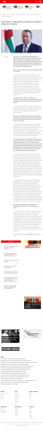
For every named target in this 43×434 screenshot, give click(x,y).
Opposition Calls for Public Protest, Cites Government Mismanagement (15, 364)
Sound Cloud (31, 416)
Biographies (2, 398)
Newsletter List (17, 409)
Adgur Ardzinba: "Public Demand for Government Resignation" (13, 358)
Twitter (30, 409)
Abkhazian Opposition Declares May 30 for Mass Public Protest (13, 371)
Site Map (16, 412)
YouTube (30, 412)
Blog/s (30, 397)
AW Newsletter (9, 16)
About (16, 408)
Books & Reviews (3, 409)
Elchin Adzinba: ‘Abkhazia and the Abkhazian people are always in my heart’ (18, 7)
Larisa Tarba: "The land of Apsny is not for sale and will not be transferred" (11, 247)
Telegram (30, 411)
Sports (32, 14)
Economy (17, 14)
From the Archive (3, 411)
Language (2, 397)
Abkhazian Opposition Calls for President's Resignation (11, 378)
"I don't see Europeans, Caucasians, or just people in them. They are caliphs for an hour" (18, 380)
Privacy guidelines (15, 424)
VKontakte (30, 415)
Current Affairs (17, 393)
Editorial (3, 16)
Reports (7, 14)
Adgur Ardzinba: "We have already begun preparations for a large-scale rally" (16, 360)
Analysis (30, 393)
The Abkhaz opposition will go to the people (9, 384)
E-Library (2, 408)
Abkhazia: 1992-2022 (4, 412)
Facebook (30, 408)
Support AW (16, 415)
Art (24, 14)
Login (36, 1)
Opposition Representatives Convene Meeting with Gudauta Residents (15, 382)
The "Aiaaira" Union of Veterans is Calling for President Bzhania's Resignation (16, 367)
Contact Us (16, 413)
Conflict (30, 394)
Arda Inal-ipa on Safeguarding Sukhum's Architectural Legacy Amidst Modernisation (10, 287)
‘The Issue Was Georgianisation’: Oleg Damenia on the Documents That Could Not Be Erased (10, 254)
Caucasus (28, 14)
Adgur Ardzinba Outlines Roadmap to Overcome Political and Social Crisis (15, 369)
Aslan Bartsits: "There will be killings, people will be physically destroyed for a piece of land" (19, 362)
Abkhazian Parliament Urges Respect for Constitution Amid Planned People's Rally (17, 366)
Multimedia (36, 14)
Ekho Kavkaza (16, 56)
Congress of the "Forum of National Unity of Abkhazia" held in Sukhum (14, 376)
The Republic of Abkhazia (4, 393)
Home (6, 424)
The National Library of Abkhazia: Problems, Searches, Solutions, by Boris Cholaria (8, 7)
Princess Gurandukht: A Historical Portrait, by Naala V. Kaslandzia (30, 7)
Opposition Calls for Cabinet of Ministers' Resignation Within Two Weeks (15, 375)
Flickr (30, 413)
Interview (3, 14)
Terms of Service (9, 424)
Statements (12, 14)
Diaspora (21, 14)
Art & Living (16, 401)
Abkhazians (2, 394)
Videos (25, 424)
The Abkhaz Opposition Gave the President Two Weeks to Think (13, 373)
